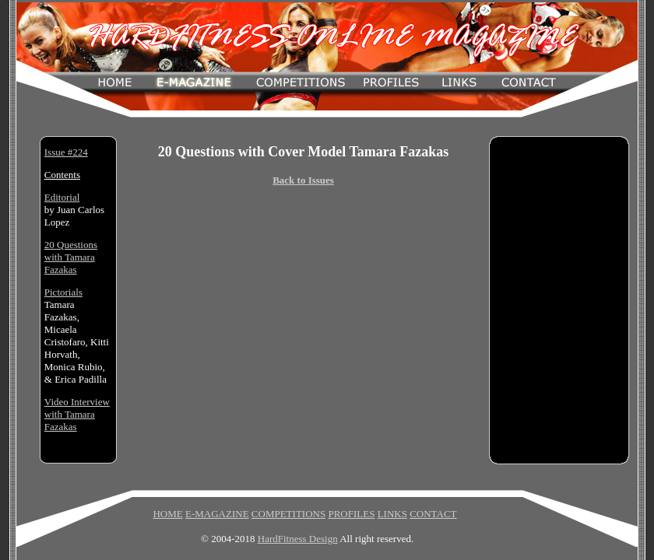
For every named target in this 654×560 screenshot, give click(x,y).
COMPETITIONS (288, 514)
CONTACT (433, 514)
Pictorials (63, 292)
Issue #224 (66, 152)
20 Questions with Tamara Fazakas (70, 257)
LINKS (392, 514)
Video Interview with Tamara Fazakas (77, 414)
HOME (167, 514)
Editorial (62, 197)
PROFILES (351, 514)
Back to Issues (303, 180)
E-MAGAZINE (217, 514)
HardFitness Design (298, 538)
